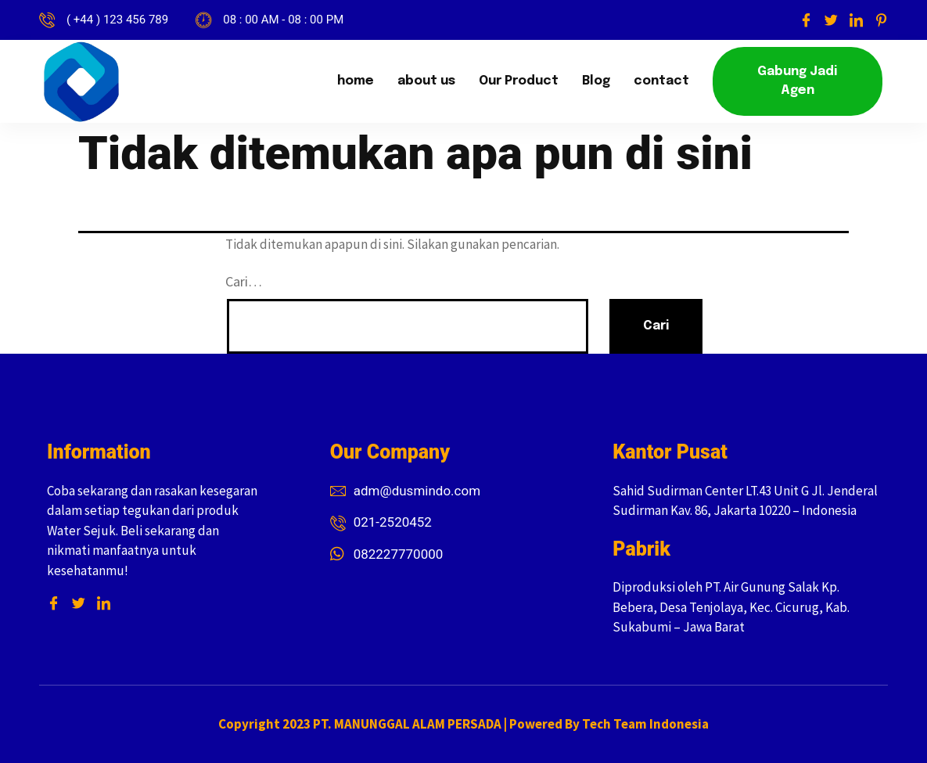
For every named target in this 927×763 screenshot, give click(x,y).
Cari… (243, 281)
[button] (797, 81)
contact (661, 81)
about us (426, 81)
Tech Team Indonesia (645, 723)
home (355, 81)
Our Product (519, 81)
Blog (596, 81)
